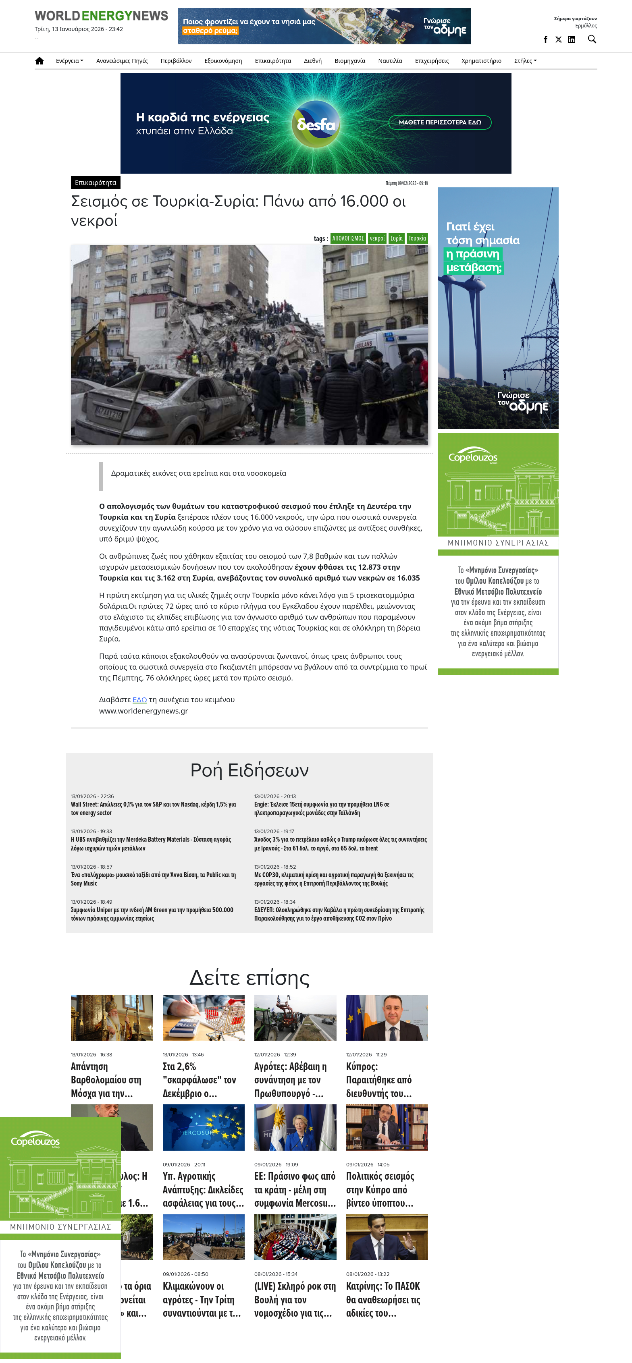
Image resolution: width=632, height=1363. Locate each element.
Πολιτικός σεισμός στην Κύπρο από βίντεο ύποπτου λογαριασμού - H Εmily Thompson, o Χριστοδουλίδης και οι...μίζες (383, 1190)
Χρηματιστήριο (481, 60)
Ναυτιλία (390, 60)
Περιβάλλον (176, 60)
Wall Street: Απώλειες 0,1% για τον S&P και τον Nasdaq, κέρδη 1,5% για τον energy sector (153, 809)
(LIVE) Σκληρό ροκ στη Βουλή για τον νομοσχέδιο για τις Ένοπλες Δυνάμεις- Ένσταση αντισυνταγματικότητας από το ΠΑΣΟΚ (295, 1300)
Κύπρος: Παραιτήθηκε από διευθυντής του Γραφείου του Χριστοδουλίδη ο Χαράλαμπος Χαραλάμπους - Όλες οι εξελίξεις (385, 1081)
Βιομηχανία (350, 60)
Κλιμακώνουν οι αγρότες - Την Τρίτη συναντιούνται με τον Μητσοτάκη (202, 1300)
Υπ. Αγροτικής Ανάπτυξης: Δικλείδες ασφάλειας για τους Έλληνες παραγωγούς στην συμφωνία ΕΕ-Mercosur (203, 1190)
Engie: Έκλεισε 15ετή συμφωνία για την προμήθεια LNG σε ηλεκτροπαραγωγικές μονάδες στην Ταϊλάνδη (321, 809)
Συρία (397, 238)
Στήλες (523, 60)
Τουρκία (417, 238)
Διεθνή (313, 60)
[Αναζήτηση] (589, 39)
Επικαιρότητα (273, 60)
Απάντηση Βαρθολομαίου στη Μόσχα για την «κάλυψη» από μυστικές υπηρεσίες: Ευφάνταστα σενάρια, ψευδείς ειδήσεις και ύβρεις (111, 1081)
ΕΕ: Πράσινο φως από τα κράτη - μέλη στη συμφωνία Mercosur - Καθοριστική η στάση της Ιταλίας (295, 1190)
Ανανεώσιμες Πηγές (122, 60)
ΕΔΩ (140, 699)
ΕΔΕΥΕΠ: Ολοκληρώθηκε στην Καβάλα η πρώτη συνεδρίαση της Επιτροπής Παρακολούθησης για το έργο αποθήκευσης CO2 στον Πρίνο (339, 914)
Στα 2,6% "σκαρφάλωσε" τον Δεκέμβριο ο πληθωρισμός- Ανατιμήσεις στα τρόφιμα (199, 1081)
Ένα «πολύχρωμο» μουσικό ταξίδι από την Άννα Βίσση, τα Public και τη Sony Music (153, 879)
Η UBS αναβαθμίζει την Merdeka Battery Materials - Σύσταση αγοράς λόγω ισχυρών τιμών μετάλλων (151, 844)
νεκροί (377, 238)
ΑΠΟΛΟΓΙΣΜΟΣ (348, 238)
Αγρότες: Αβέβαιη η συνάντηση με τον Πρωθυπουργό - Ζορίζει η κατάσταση (292, 1081)
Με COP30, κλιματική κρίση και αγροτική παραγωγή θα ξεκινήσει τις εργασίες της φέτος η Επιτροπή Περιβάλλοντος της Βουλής (334, 879)
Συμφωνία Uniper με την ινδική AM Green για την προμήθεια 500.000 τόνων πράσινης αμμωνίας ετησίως (152, 914)
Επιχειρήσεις (432, 60)
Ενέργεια (67, 60)
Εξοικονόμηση (223, 60)
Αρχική (42, 60)
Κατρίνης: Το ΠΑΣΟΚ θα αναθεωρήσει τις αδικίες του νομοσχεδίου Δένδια (384, 1300)
